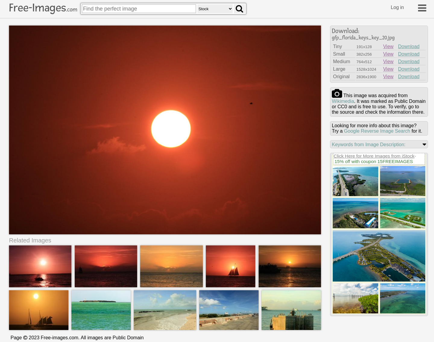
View (388, 46)
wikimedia (343, 101)
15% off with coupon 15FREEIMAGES (374, 161)
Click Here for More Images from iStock (374, 156)
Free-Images (43, 8)
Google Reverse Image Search (377, 131)
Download (409, 46)
